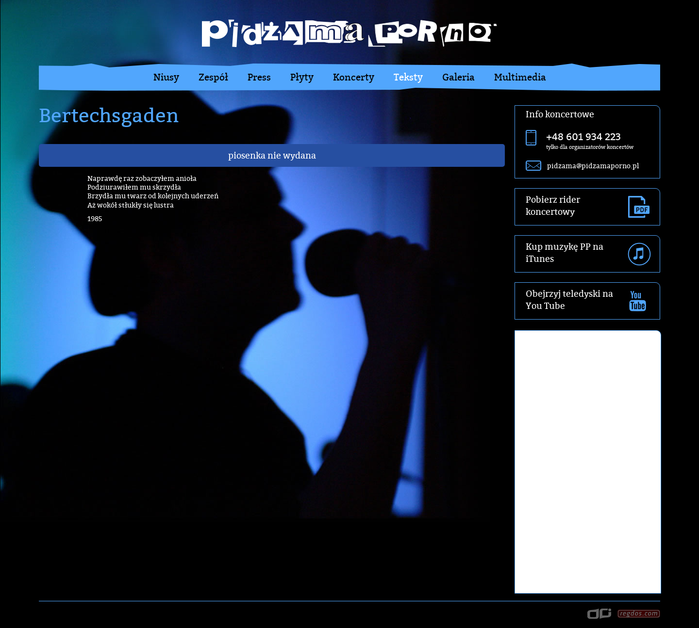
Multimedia (520, 77)
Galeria (458, 77)
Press (259, 77)
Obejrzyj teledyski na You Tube (569, 300)
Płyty (302, 77)
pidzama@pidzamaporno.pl (593, 165)
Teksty (408, 77)
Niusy (166, 77)
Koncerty (353, 77)
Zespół (213, 77)
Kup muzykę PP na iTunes (564, 253)
